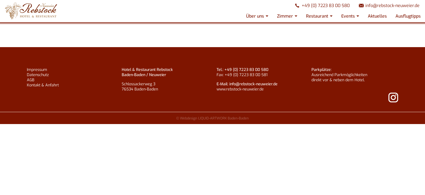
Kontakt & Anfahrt (43, 85)
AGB (30, 80)
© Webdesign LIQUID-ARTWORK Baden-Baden (212, 118)
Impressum (37, 69)
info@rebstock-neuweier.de (392, 5)
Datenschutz (38, 74)
